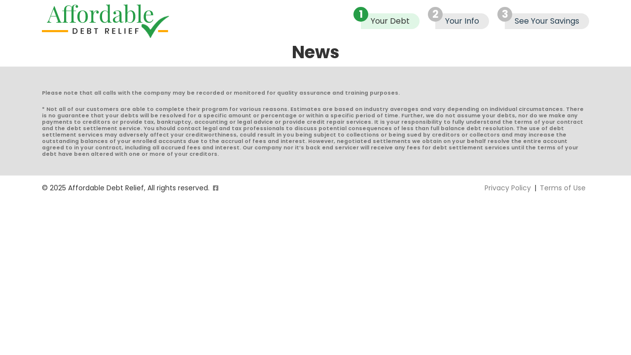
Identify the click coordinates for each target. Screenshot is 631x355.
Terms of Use (563, 188)
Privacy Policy (508, 188)
